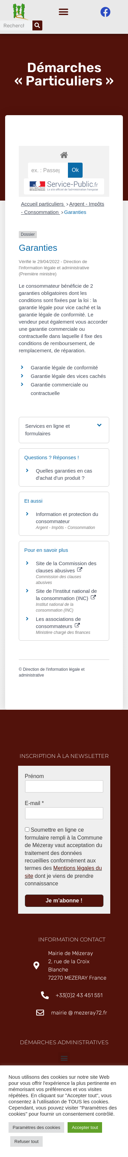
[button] (63, 12)
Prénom (34, 776)
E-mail (34, 803)
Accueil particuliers (43, 204)
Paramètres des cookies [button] (36, 1127)
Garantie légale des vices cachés (68, 376)
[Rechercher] (37, 25)
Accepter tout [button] (85, 1127)
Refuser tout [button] (26, 1141)
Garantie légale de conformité (64, 367)
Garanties (75, 212)
